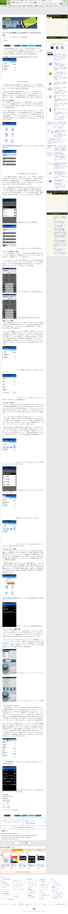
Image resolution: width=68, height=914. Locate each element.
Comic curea (55, 883)
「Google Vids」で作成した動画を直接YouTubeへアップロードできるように (60, 132)
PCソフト (17, 850)
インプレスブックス (17, 894)
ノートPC (6, 850)
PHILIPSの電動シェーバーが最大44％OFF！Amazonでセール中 (60, 100)
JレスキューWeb (44, 887)
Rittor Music (29, 879)
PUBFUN (53, 887)
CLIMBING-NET (32, 893)
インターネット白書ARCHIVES (7, 899)
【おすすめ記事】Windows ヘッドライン (58, 213)
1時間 (49, 17)
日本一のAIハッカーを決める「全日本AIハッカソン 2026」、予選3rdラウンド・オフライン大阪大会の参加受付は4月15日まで (60, 90)
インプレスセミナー (17, 887)
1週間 (60, 17)
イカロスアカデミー (44, 889)
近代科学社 (29, 895)
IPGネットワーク (55, 891)
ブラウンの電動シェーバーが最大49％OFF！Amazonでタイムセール (60, 114)
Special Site (53, 37)
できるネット (4, 897)
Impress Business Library (18, 885)
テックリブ (42, 897)
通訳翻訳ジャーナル (44, 885)
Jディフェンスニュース (45, 883)
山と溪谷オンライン (32, 891)
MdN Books (43, 893)
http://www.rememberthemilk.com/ (9, 839)
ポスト (8, 45)
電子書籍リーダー (40, 850)
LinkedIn (39, 45)
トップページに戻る (23, 842)
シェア (18, 45)
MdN (40, 891)
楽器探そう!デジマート (33, 883)
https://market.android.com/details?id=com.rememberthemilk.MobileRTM (19, 835)
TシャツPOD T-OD (32, 885)
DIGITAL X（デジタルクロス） (19, 889)
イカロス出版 (42, 879)
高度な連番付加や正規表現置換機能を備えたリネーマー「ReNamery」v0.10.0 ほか (60, 165)
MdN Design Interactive (45, 895)
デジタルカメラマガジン (6, 895)
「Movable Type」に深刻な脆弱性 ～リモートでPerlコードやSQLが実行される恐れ (60, 56)
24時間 (54, 17)
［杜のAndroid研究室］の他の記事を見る (23, 827)
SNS (47, 5)
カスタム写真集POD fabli (58, 894)
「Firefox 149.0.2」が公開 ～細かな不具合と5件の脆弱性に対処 (60, 83)
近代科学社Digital (32, 896)
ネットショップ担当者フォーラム (20, 883)
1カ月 (65, 17)
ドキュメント (42, 5)
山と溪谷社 (29, 889)
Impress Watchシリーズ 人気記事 (57, 191)
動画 (51, 5)
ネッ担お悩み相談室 (5, 891)
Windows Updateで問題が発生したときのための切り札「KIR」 (60, 237)
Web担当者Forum (5, 883)
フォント (55, 5)
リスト (12, 45)
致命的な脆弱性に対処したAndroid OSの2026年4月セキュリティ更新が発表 (60, 173)
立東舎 (30, 887)
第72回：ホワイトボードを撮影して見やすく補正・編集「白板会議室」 (30, 822)
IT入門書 (29, 850)
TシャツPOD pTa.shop (57, 892)
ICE (52, 879)
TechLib (42, 899)
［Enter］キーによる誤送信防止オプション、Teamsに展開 (60, 218)
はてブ (25, 45)
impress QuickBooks (57, 885)
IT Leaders (4, 887)
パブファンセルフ (56, 888)
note (32, 45)
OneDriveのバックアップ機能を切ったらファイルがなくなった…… (60, 246)
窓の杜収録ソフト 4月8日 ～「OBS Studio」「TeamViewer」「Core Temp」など (56, 142)
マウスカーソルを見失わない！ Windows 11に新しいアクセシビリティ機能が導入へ (60, 156)
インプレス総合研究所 (6, 885)
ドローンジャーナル (5, 889)
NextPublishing (16, 896)
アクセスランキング (54, 15)
